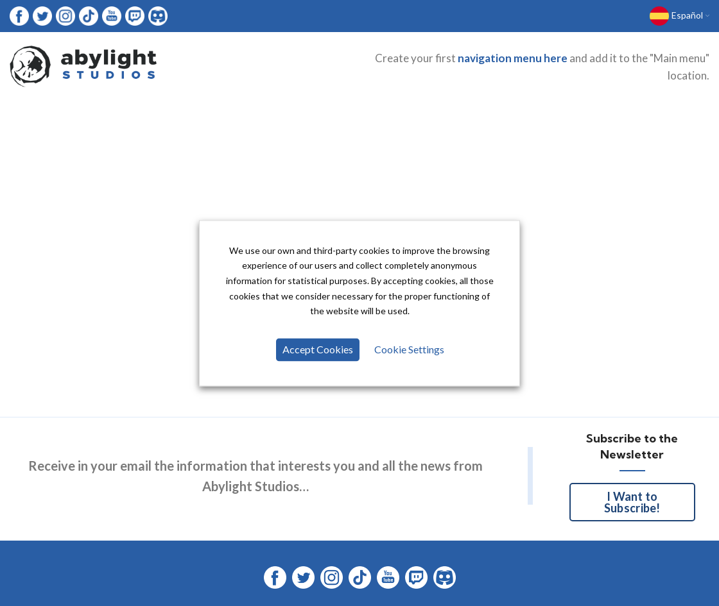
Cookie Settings (409, 350)
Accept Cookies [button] (318, 350)
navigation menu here (512, 62)
